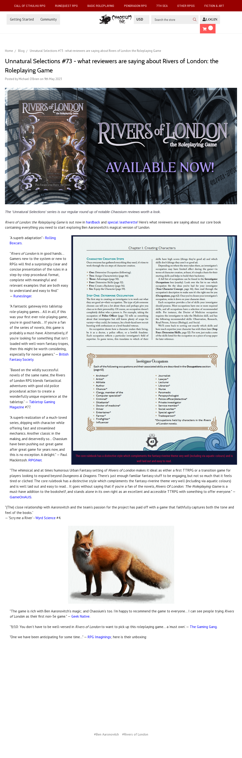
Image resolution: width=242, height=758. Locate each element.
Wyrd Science (45, 518)
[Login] (210, 19)
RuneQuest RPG (68, 6)
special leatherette (122, 222)
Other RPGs (188, 6)
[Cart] (208, 29)
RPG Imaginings (99, 637)
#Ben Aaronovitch (106, 734)
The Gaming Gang (203, 626)
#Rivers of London (135, 734)
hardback (93, 222)
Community (48, 19)
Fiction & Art (216, 6)
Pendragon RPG (137, 6)
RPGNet (35, 460)
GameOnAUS (20, 497)
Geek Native (80, 616)
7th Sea (163, 6)
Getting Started (22, 19)
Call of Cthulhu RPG (31, 6)
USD (141, 19)
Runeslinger (22, 296)
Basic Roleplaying (102, 6)
